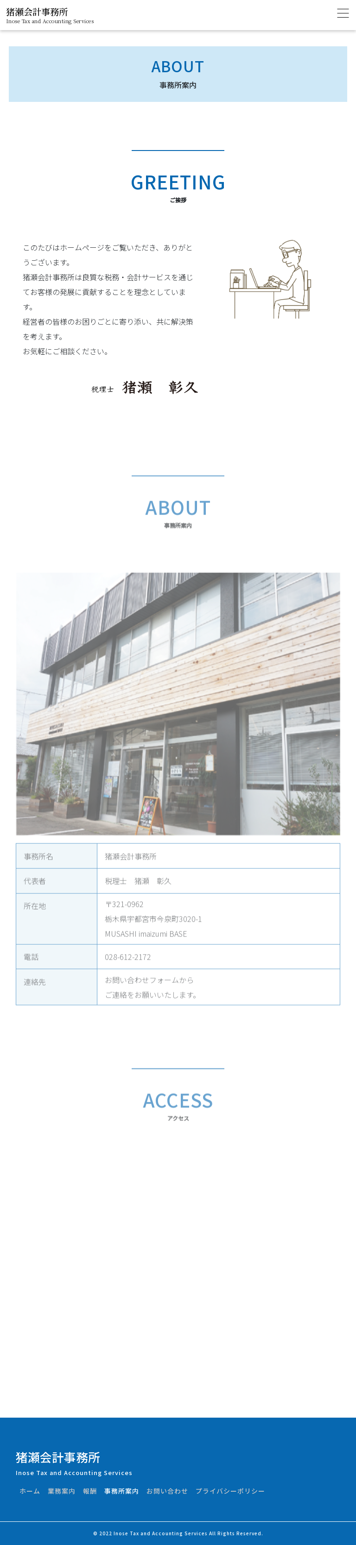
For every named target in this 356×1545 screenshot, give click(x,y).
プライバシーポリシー (230, 1490)
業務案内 (62, 1490)
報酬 (90, 1490)
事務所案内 (121, 1490)
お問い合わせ (167, 1490)
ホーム (29, 1490)
